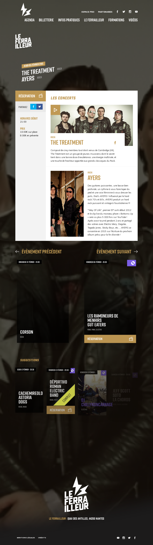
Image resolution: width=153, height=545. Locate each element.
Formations (116, 20)
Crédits (42, 538)
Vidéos (133, 20)
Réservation (31, 96)
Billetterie (46, 20)
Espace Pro (87, 12)
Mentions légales (26, 538)
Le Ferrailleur (94, 20)
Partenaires (105, 12)
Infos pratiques (69, 20)
